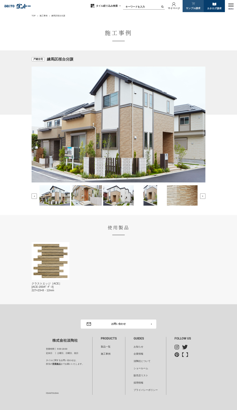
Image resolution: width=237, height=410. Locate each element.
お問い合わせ (118, 324)
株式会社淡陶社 (65, 340)
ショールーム (141, 368)
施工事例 (43, 16)
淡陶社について (142, 361)
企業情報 (138, 354)
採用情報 (138, 382)
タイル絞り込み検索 (107, 6)
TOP (34, 16)
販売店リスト (141, 375)
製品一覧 (105, 346)
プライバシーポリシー (146, 390)
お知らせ (138, 346)
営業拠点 (56, 364)
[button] (202, 196)
